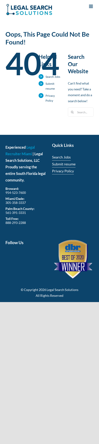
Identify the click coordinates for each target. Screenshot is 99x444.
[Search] (72, 112)
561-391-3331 (15, 213)
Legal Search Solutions (62, 290)
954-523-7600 (15, 193)
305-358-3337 (15, 203)
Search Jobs (52, 76)
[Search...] (81, 112)
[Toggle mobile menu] (91, 6)
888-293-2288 (15, 223)
